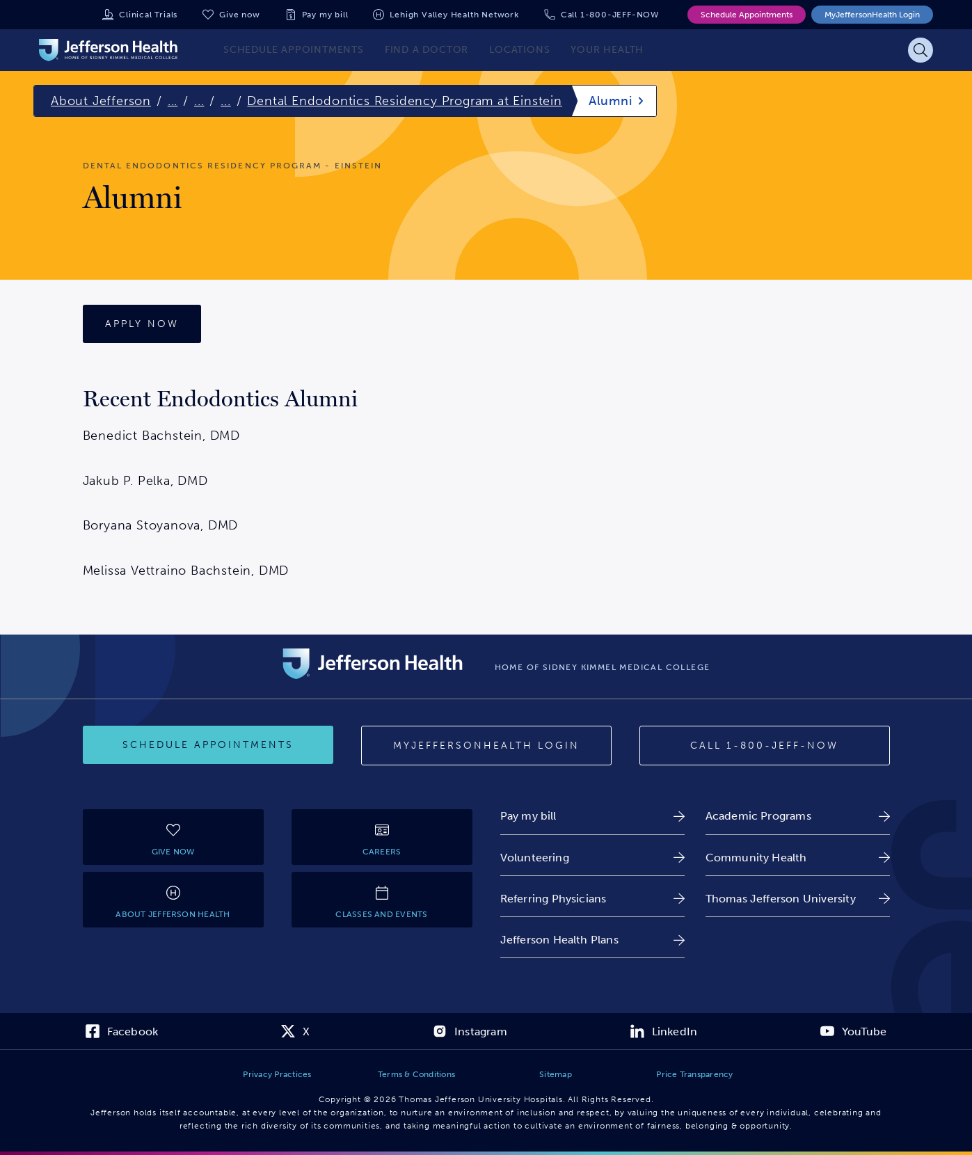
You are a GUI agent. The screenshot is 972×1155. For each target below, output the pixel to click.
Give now (239, 14)
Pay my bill (325, 14)
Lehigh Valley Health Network (454, 14)
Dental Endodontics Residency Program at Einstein (404, 101)
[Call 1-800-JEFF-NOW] (764, 746)
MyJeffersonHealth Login (872, 14)
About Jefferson (101, 101)
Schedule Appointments (746, 14)
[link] (592, 815)
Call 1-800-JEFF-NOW (610, 14)
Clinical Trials (148, 14)
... (172, 101)
